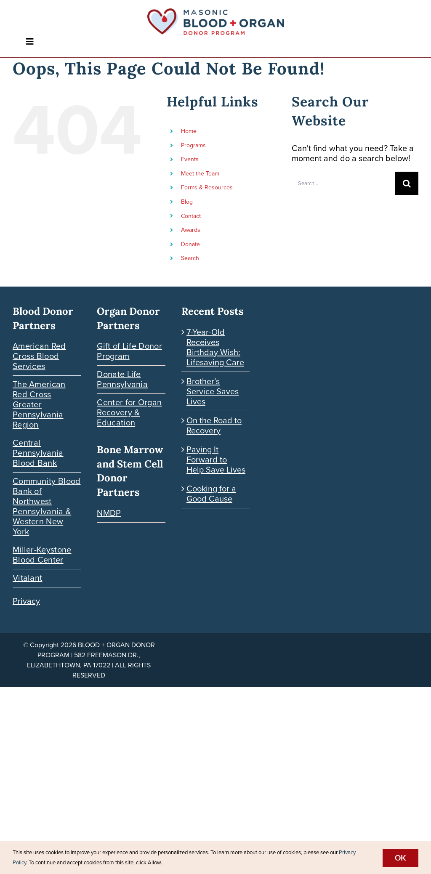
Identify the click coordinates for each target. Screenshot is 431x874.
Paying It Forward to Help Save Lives (215, 459)
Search (190, 258)
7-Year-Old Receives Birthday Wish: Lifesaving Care (215, 347)
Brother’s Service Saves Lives (212, 391)
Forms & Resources (207, 187)
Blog (187, 201)
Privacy (26, 601)
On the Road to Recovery (214, 425)
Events (190, 159)
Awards (190, 230)
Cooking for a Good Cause (211, 493)
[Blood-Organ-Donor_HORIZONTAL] (215, 12)
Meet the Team (200, 173)
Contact (191, 216)
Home (189, 131)
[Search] (406, 183)
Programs (193, 145)
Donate (190, 244)
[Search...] (343, 183)
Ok (400, 857)
